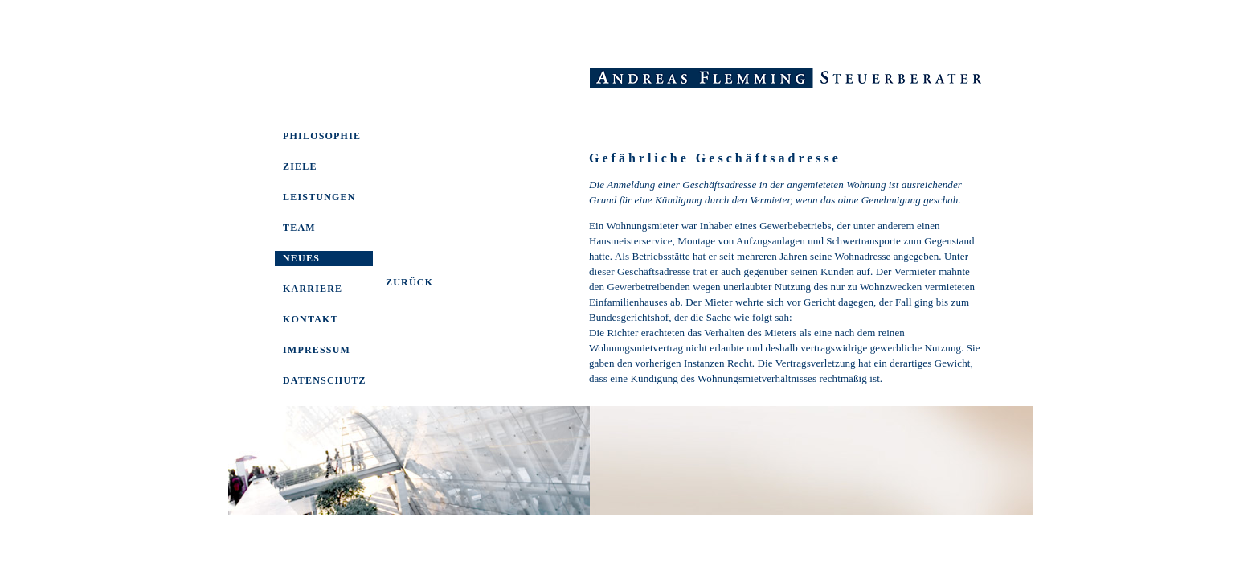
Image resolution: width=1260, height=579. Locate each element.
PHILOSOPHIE (322, 136)
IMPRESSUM (316, 349)
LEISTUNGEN (319, 197)
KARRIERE (312, 288)
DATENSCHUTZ (324, 380)
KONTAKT (310, 319)
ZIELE (300, 166)
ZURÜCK (409, 282)
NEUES (301, 258)
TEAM (299, 227)
